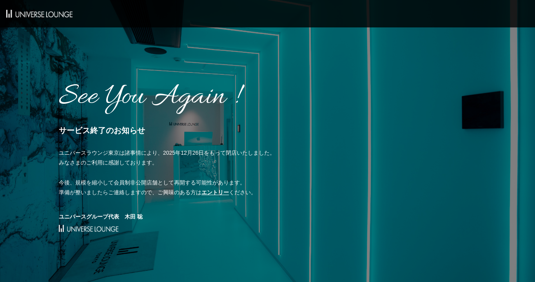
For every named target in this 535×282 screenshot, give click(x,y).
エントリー (215, 192)
